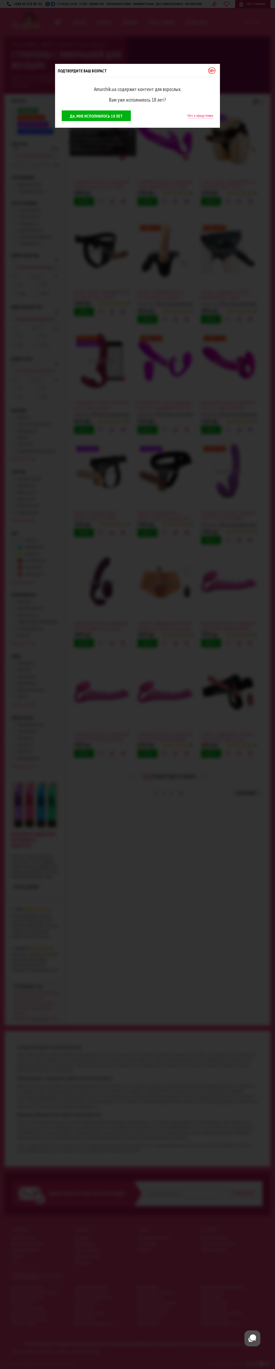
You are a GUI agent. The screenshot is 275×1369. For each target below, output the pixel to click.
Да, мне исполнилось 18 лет (96, 116)
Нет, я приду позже (200, 115)
